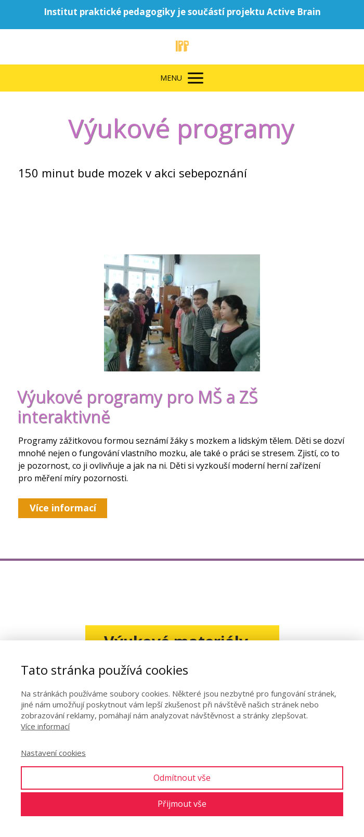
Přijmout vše (182, 803)
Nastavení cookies (53, 753)
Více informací (45, 726)
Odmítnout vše (182, 777)
